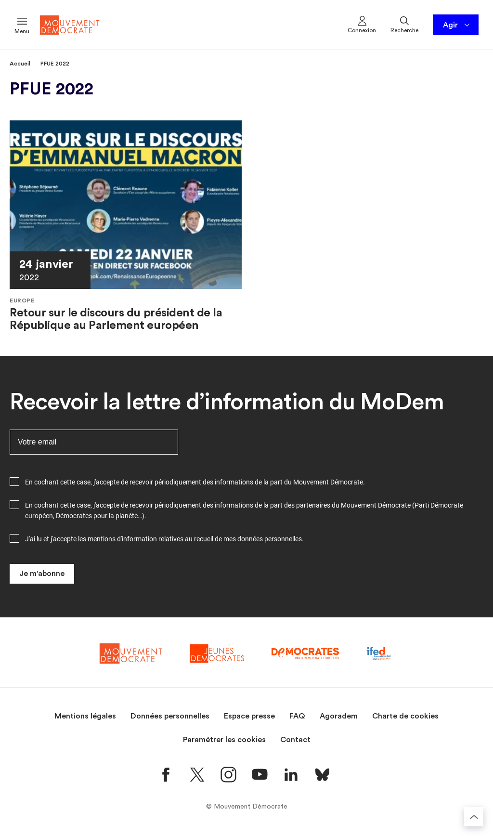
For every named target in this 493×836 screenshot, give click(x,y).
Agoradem (339, 716)
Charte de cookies (405, 716)
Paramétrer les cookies (224, 740)
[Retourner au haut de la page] (473, 816)
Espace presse (249, 716)
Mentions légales (85, 716)
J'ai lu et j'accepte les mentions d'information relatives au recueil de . (164, 539)
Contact (295, 740)
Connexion (362, 24)
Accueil (20, 63)
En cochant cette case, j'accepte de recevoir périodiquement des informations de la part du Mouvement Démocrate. (195, 482)
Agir (457, 25)
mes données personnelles (262, 539)
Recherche (404, 24)
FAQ (297, 716)
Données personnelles (169, 716)
